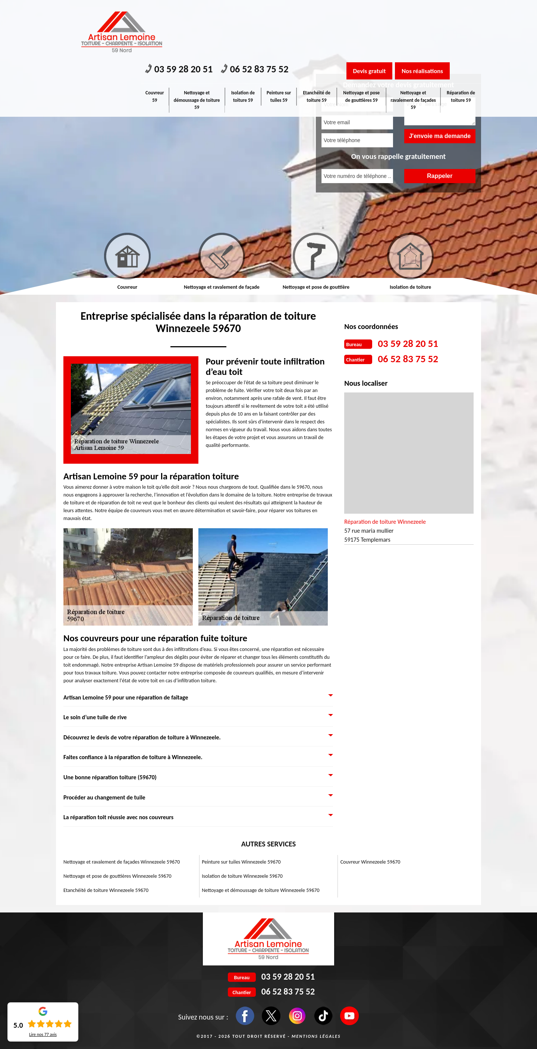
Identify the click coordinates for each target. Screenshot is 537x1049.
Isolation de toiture (410, 287)
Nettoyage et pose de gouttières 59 (362, 38)
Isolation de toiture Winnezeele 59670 (242, 876)
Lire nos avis (43, 1034)
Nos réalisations (430, 12)
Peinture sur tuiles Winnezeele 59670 (241, 862)
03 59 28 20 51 (182, 11)
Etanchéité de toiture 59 (317, 38)
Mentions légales (316, 1036)
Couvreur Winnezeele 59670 (370, 862)
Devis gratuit (371, 12)
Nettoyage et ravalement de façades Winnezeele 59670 (121, 862)
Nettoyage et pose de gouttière (316, 287)
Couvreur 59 (155, 38)
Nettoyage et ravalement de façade (222, 287)
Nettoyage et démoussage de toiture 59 (197, 42)
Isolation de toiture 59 (243, 38)
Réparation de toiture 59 (461, 38)
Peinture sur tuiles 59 (279, 38)
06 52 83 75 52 (265, 11)
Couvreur (127, 287)
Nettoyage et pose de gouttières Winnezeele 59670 (117, 876)
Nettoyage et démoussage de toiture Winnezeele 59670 (260, 890)
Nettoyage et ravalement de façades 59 (413, 42)
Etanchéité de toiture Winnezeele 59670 (105, 890)
